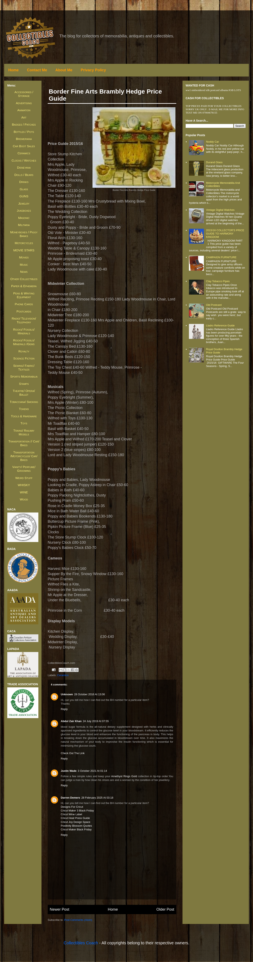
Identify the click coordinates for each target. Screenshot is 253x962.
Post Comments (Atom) (78, 919)
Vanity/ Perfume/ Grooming (23, 468)
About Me (63, 70)
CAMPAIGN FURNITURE (221, 257)
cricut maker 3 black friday (77, 810)
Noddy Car (212, 141)
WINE (24, 492)
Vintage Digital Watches (220, 209)
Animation (23, 110)
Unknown (67, 694)
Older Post (165, 909)
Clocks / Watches (24, 160)
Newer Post (59, 909)
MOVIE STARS (23, 250)
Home (13, 70)
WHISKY (24, 485)
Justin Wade (69, 770)
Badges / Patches (24, 124)
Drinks (23, 182)
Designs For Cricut (72, 806)
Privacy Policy (93, 70)
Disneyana (24, 167)
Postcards (23, 311)
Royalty (23, 351)
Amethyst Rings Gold (124, 776)
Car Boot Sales (24, 146)
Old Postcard (213, 304)
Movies (24, 257)
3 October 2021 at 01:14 (92, 770)
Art (23, 117)
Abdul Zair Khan (71, 721)
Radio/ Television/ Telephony (24, 320)
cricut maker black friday (76, 829)
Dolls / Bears (23, 175)
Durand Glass (214, 162)
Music (24, 264)
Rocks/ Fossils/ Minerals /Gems (23, 342)
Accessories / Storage (24, 94)
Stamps (24, 383)
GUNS (23, 196)
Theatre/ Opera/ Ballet (24, 392)
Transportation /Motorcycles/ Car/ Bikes (24, 456)
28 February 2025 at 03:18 (97, 797)
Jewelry (23, 203)
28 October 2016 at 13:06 (89, 694)
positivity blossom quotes (76, 825)
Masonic (24, 218)
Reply (64, 709)
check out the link (73, 753)
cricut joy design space (75, 822)
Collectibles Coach (81, 943)
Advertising (24, 103)
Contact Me (37, 70)
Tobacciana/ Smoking (24, 402)
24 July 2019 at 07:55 (96, 721)
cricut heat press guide (75, 818)
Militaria (24, 225)
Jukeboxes (24, 210)
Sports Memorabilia (24, 376)
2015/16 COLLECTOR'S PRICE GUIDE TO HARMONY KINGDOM (225, 233)
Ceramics (63, 675)
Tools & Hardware (24, 416)
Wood (24, 499)
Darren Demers (70, 797)
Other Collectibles (24, 279)
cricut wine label (71, 814)
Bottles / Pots (24, 131)
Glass (24, 189)
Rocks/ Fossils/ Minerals (23, 331)
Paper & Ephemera (24, 286)
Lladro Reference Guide (220, 325)
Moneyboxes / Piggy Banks (24, 234)
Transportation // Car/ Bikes (23, 443)
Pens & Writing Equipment (23, 295)
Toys (24, 423)
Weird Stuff (24, 478)
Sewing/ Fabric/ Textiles (24, 367)
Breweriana (24, 139)
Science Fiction (23, 358)
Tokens (24, 409)
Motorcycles (24, 243)
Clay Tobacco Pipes (218, 281)
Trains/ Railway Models (23, 432)
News (24, 271)
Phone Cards (24, 304)
